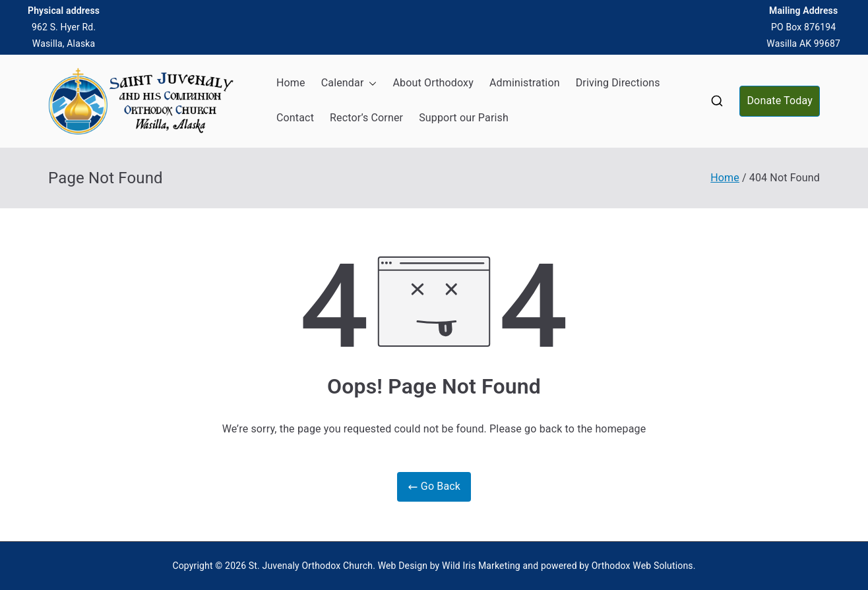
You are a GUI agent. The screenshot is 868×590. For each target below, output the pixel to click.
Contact (295, 117)
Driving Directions (618, 82)
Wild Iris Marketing (481, 565)
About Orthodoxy (432, 82)
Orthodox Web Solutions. (644, 565)
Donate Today (780, 100)
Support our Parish (464, 117)
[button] (370, 83)
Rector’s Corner (366, 117)
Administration (524, 82)
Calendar (349, 83)
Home (290, 82)
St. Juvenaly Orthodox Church (311, 565)
